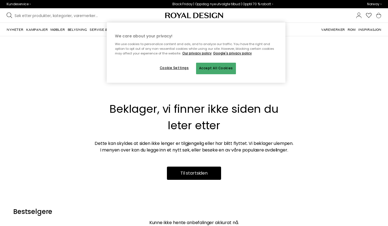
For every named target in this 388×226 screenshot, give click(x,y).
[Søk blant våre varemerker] (58, 15)
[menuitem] (15, 30)
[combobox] (374, 4)
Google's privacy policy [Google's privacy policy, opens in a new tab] (232, 53)
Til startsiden (194, 173)
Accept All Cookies (216, 68)
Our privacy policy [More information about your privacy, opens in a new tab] (197, 53)
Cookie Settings (174, 68)
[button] (374, 4)
